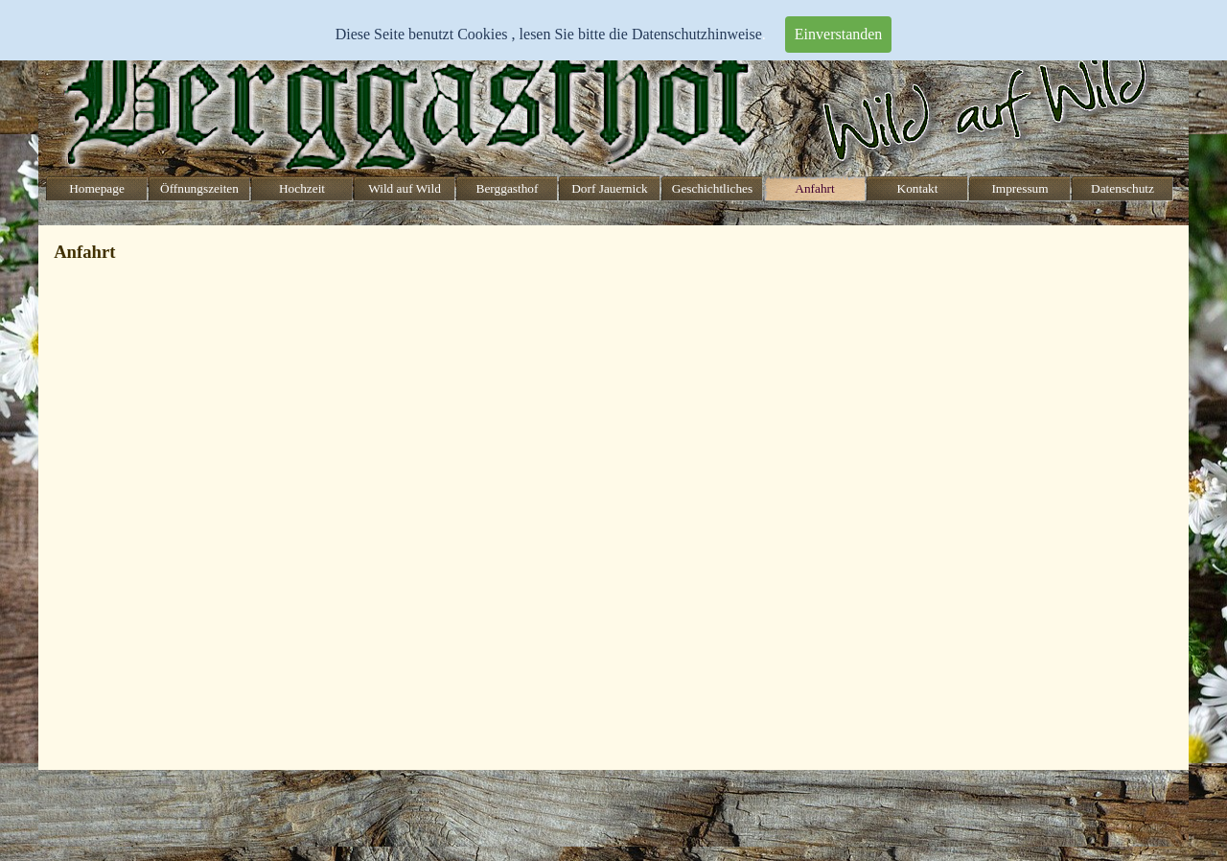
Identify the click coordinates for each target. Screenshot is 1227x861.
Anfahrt (814, 188)
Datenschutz (1122, 188)
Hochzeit (302, 188)
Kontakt (917, 188)
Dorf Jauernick (609, 188)
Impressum (1019, 188)
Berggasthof (507, 188)
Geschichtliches (712, 188)
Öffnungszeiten (199, 188)
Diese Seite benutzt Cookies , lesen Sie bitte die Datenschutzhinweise (549, 34)
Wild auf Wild (404, 188)
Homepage (97, 188)
